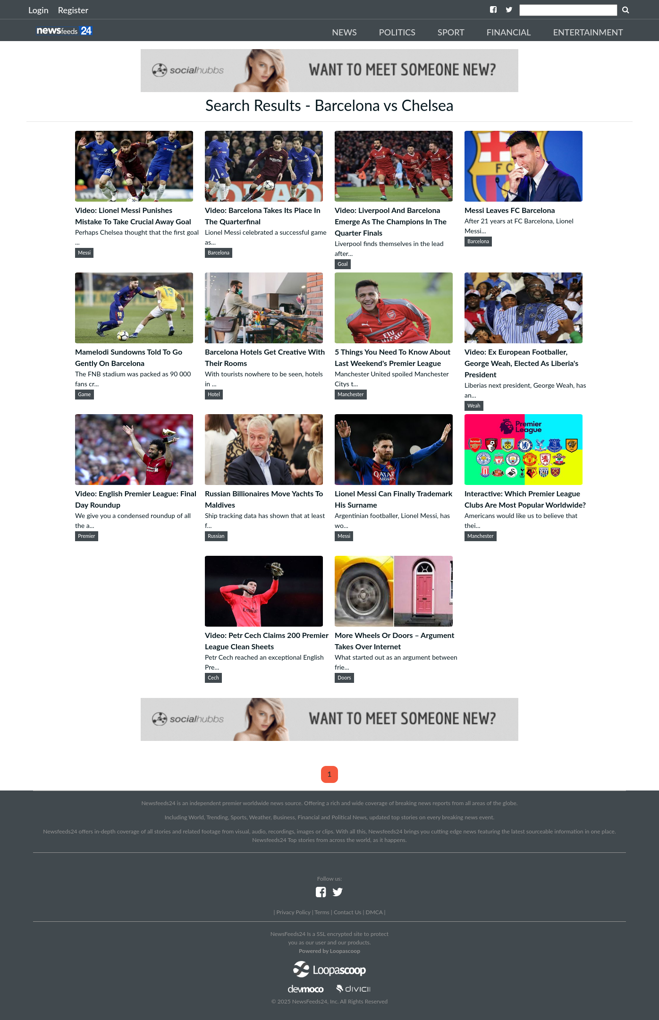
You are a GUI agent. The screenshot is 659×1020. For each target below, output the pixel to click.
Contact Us (347, 912)
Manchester (350, 394)
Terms (321, 912)
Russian (216, 536)
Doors (344, 677)
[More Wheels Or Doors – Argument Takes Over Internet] (394, 623)
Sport (451, 32)
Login (38, 10)
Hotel (214, 394)
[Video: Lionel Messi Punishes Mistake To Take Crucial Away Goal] (134, 198)
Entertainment (588, 32)
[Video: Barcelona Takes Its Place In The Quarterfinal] (264, 198)
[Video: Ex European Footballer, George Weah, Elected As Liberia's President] (524, 340)
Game (84, 394)
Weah (473, 405)
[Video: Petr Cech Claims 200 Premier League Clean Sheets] (264, 623)
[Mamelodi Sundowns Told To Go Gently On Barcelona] (134, 340)
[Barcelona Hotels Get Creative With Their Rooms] (264, 340)
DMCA (374, 912)
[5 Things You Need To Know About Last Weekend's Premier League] (394, 340)
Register (73, 10)
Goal (342, 264)
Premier (86, 536)
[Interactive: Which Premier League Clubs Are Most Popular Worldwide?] (524, 481)
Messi (84, 252)
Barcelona (218, 252)
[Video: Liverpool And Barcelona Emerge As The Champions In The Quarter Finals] (394, 198)
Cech (213, 677)
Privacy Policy (293, 912)
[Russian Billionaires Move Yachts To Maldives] (264, 481)
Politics (397, 32)
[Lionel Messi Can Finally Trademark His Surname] (394, 481)
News (344, 32)
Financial (509, 32)
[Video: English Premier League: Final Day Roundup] (134, 481)
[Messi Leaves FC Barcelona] (524, 198)
